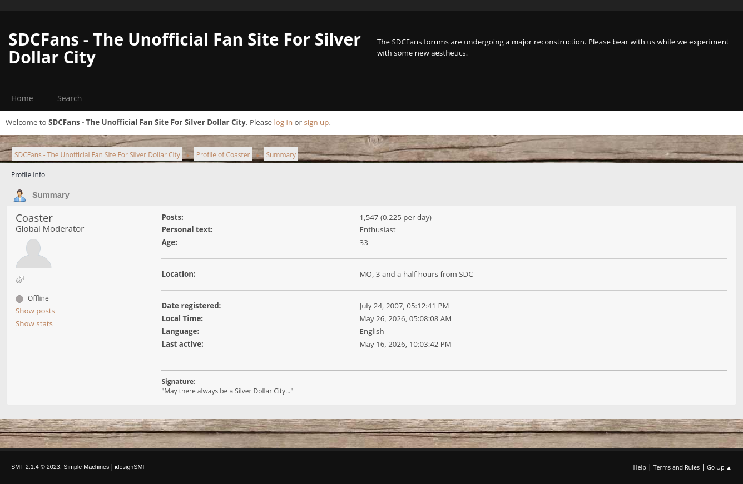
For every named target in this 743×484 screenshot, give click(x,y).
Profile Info (28, 174)
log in (283, 122)
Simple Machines (86, 466)
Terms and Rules (676, 467)
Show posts (35, 311)
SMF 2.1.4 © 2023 (35, 466)
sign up (316, 122)
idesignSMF (130, 466)
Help (639, 467)
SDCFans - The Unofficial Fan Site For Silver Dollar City (184, 48)
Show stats (34, 323)
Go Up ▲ (719, 467)
